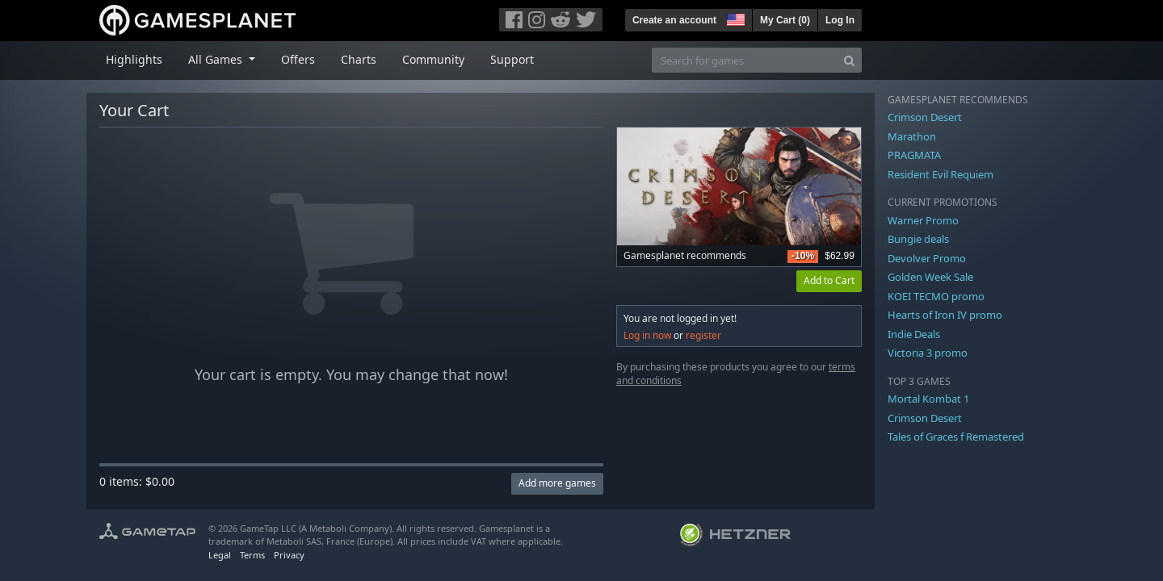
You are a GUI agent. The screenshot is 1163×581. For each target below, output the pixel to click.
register (703, 335)
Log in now (647, 335)
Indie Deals (914, 334)
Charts (358, 59)
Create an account (674, 20)
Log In (839, 20)
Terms (252, 555)
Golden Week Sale (930, 277)
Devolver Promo (927, 258)
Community (433, 59)
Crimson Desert (925, 117)
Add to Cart (829, 280)
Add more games (557, 483)
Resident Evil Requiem (940, 174)
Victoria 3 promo (928, 352)
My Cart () (785, 20)
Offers (298, 59)
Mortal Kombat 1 (928, 398)
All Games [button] (217, 59)
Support (512, 59)
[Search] (849, 60)
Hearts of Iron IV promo (945, 314)
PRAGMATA (914, 155)
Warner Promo (923, 220)
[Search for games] (745, 60)
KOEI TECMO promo (936, 296)
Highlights (134, 59)
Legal (219, 555)
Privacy (289, 555)
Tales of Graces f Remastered (956, 436)
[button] (734, 18)
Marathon (912, 136)
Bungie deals (918, 239)
